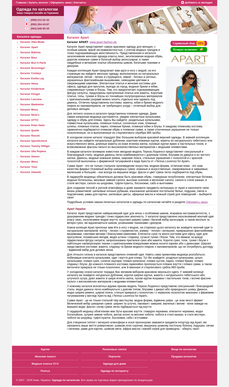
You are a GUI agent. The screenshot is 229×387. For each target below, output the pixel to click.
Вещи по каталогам (183, 349)
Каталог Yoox (28, 166)
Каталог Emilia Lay (32, 78)
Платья (45, 370)
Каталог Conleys (30, 73)
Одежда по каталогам (66, 380)
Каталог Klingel (30, 93)
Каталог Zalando (30, 172)
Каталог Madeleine (32, 104)
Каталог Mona (29, 109)
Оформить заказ (61, 2)
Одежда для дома (114, 363)
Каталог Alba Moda (32, 41)
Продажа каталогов (183, 356)
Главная (21, 2)
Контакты (80, 2)
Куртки (45, 349)
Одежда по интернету (114, 370)
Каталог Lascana (31, 99)
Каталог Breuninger (32, 67)
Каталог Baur (28, 57)
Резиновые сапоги (115, 349)
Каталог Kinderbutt (32, 88)
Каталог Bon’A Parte (33, 62)
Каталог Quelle (29, 130)
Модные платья (42, 363)
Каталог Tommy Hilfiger (35, 146)
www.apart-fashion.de (103, 42)
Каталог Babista (30, 52)
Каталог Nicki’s (29, 114)
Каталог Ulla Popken (33, 151)
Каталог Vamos (30, 156)
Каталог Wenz (29, 161)
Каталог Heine (29, 83)
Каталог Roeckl (30, 135)
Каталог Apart (29, 47)
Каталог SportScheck (33, 140)
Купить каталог (38, 2)
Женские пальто (45, 356)
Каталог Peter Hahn (32, 125)
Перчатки (115, 356)
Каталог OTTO (29, 120)
